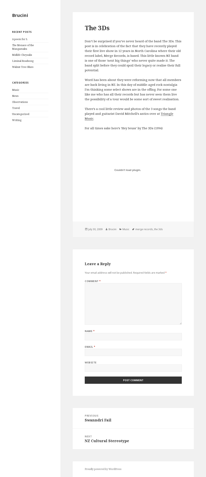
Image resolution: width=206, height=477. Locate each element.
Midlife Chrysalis (22, 55)
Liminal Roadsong (22, 61)
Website (90, 362)
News (15, 96)
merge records (144, 229)
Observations (20, 102)
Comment (93, 281)
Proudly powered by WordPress (103, 469)
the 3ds (158, 229)
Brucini (20, 15)
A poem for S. (20, 39)
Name (90, 331)
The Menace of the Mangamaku (23, 47)
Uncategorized (20, 114)
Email (90, 347)
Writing (16, 120)
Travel (16, 108)
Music (15, 90)
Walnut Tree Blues (22, 67)
